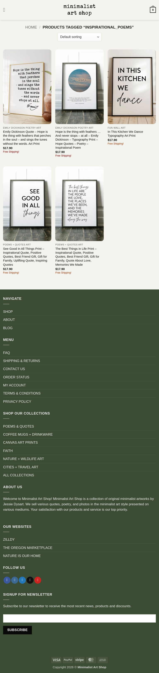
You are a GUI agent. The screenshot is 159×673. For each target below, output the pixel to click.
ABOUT (9, 320)
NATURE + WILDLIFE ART (23, 459)
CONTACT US (14, 369)
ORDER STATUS (16, 377)
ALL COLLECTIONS (18, 475)
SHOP (8, 311)
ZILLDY (9, 539)
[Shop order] (79, 37)
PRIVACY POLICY (17, 401)
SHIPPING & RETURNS (21, 361)
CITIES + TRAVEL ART (20, 467)
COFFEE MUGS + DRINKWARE (28, 434)
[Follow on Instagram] (14, 580)
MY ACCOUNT (14, 385)
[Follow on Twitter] (22, 580)
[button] (5, 10)
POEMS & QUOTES (18, 426)
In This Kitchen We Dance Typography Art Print (125, 133)
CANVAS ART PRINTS (20, 442)
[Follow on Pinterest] (37, 580)
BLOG (8, 328)
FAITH (8, 451)
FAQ (6, 353)
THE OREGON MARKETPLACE (27, 548)
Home (31, 27)
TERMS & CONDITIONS (22, 393)
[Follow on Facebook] (7, 580)
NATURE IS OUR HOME (22, 556)
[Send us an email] (30, 580)
